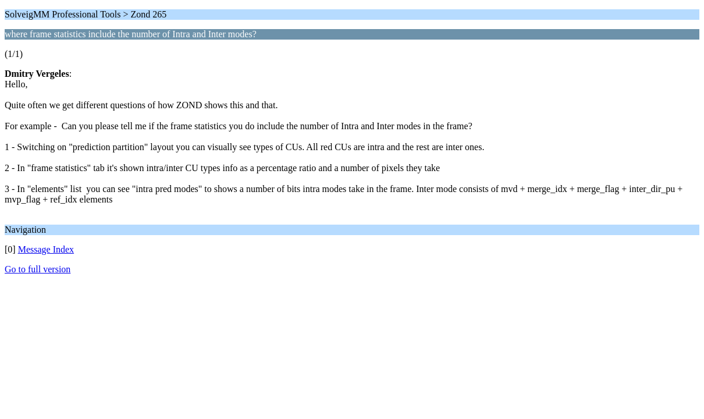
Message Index (46, 249)
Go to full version (37, 269)
